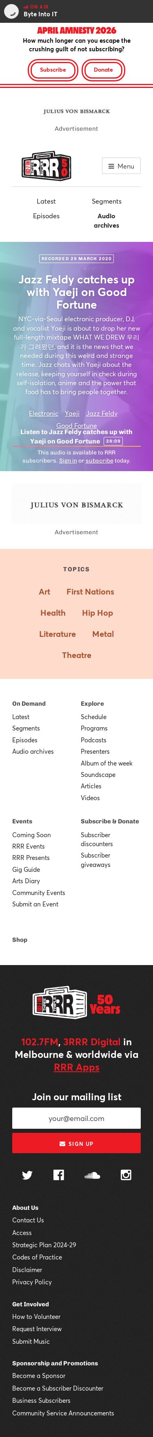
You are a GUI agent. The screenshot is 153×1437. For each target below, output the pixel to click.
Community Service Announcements (63, 1413)
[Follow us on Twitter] (27, 1176)
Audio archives (106, 220)
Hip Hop (97, 612)
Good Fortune (76, 425)
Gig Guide (26, 869)
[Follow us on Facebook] (58, 1176)
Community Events (38, 893)
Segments (107, 201)
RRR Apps (77, 1066)
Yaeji (72, 413)
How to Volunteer (36, 1316)
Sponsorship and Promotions (55, 1363)
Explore (92, 703)
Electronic (43, 413)
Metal (103, 633)
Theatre (76, 654)
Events (22, 821)
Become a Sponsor (38, 1375)
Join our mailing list (77, 1096)
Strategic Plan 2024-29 (44, 1245)
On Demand (29, 703)
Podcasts (93, 740)
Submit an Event (35, 904)
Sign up (76, 1143)
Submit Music (31, 1341)
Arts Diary (26, 881)
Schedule (93, 717)
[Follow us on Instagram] (126, 1176)
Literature (57, 633)
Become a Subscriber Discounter (57, 1388)
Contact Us (28, 1220)
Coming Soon (31, 835)
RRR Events (28, 846)
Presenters (95, 751)
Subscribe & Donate (110, 821)
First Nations (90, 591)
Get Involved (30, 1304)
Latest (46, 201)
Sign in (68, 460)
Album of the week (107, 763)
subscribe (99, 460)
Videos (90, 798)
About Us (25, 1207)
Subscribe (53, 69)
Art (44, 591)
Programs (94, 728)
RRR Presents (31, 857)
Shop (19, 939)
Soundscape (98, 774)
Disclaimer (27, 1270)
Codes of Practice (37, 1257)
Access (22, 1233)
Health (53, 612)
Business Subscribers (41, 1400)
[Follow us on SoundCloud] (92, 1176)
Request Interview (37, 1329)
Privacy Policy (32, 1282)
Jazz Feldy (102, 413)
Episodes (46, 215)
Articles (91, 786)
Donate (103, 69)
